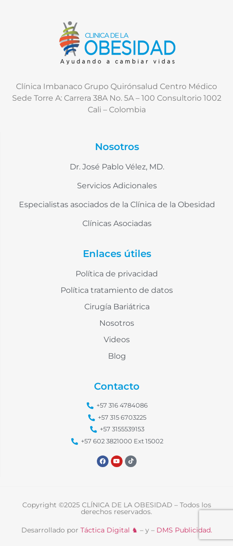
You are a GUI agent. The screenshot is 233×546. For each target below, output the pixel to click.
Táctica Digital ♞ (109, 530)
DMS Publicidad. (184, 530)
